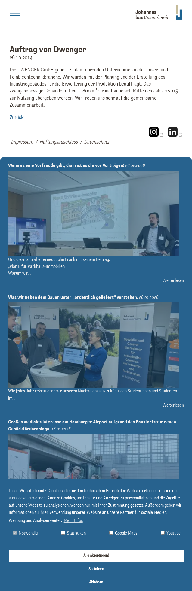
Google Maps (123, 533)
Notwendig (25, 533)
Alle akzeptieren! (96, 555)
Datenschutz (96, 142)
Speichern (96, 569)
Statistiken (73, 533)
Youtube (171, 533)
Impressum (22, 142)
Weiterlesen (173, 280)
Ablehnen (96, 582)
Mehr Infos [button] (73, 520)
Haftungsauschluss (58, 142)
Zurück (16, 117)
